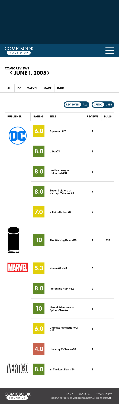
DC (19, 88)
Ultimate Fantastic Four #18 (64, 328)
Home (69, 394)
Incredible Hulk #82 (62, 288)
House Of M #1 (58, 268)
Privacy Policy (103, 394)
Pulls (108, 116)
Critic (98, 104)
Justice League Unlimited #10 (59, 171)
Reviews (92, 116)
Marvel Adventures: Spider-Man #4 (62, 308)
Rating (38, 116)
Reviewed (72, 104)
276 (107, 240)
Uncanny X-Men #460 (63, 349)
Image (47, 88)
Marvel (32, 88)
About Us (84, 394)
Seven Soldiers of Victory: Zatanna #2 (62, 191)
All (9, 88)
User (108, 104)
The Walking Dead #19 (63, 240)
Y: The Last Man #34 (62, 369)
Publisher (14, 116)
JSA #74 (55, 151)
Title (53, 116)
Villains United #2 (61, 212)
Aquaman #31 (58, 131)
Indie (60, 88)
